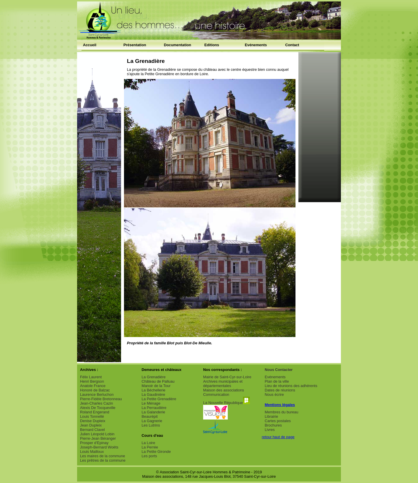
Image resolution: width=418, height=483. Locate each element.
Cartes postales (278, 421)
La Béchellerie (153, 390)
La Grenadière (154, 377)
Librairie (271, 416)
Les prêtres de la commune (102, 460)
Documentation (177, 45)
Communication (216, 394)
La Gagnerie (152, 421)
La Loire (148, 443)
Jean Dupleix (91, 425)
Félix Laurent (91, 377)
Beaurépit (150, 416)
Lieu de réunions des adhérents (291, 386)
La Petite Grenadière (159, 399)
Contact (292, 45)
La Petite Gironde (156, 451)
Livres (270, 429)
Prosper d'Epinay (94, 443)
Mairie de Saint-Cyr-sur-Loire (227, 377)
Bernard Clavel (92, 429)
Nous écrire (274, 394)
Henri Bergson (92, 381)
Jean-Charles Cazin (96, 403)
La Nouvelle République (226, 403)
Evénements (256, 45)
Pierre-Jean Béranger (98, 438)
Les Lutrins (151, 425)
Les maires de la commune (102, 456)
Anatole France (93, 386)
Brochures (273, 425)
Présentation (134, 45)
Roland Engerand (94, 412)
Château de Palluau (158, 381)
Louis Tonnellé (92, 416)
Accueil (89, 45)
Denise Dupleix (92, 421)
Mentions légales (280, 405)
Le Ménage (151, 403)
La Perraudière (154, 407)
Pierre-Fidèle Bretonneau (101, 399)
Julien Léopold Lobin (97, 434)
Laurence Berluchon (97, 394)
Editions (211, 45)
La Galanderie (153, 412)
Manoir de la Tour (156, 386)
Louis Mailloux (92, 451)
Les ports (149, 456)
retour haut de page (278, 437)
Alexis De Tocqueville (97, 407)
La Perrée (150, 447)
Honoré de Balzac (95, 390)
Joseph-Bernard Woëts (99, 447)
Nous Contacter (279, 369)
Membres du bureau (281, 412)
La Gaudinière (153, 394)
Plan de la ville (277, 381)
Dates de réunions (280, 390)
